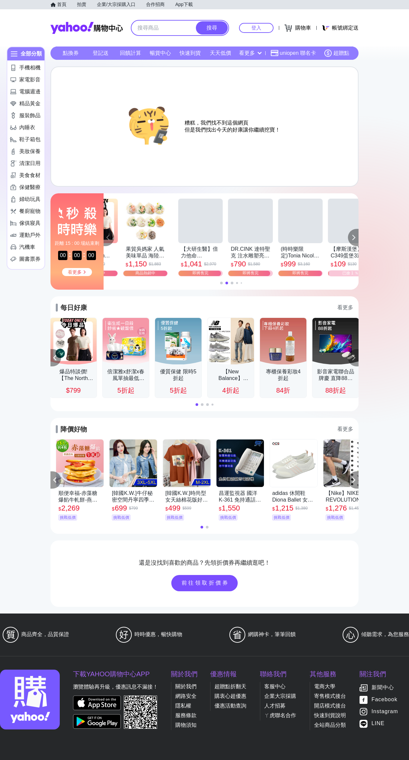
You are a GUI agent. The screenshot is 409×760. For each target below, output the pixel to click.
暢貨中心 (160, 53)
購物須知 (186, 725)
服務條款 (186, 715)
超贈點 (336, 53)
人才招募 (275, 706)
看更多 (250, 53)
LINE (378, 723)
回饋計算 (130, 53)
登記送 (101, 53)
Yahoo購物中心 (86, 28)
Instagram (384, 711)
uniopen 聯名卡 (293, 53)
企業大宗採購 (280, 696)
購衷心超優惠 (230, 696)
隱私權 (183, 706)
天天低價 (220, 53)
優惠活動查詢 (230, 706)
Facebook (384, 700)
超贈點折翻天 (230, 686)
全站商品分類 (330, 725)
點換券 (71, 53)
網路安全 (186, 696)
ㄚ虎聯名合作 (280, 715)
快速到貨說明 (330, 715)
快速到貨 (190, 53)
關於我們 (186, 686)
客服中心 (275, 686)
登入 (256, 28)
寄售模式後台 (330, 696)
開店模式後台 (330, 706)
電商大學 (324, 686)
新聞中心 (382, 688)
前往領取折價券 (205, 583)
